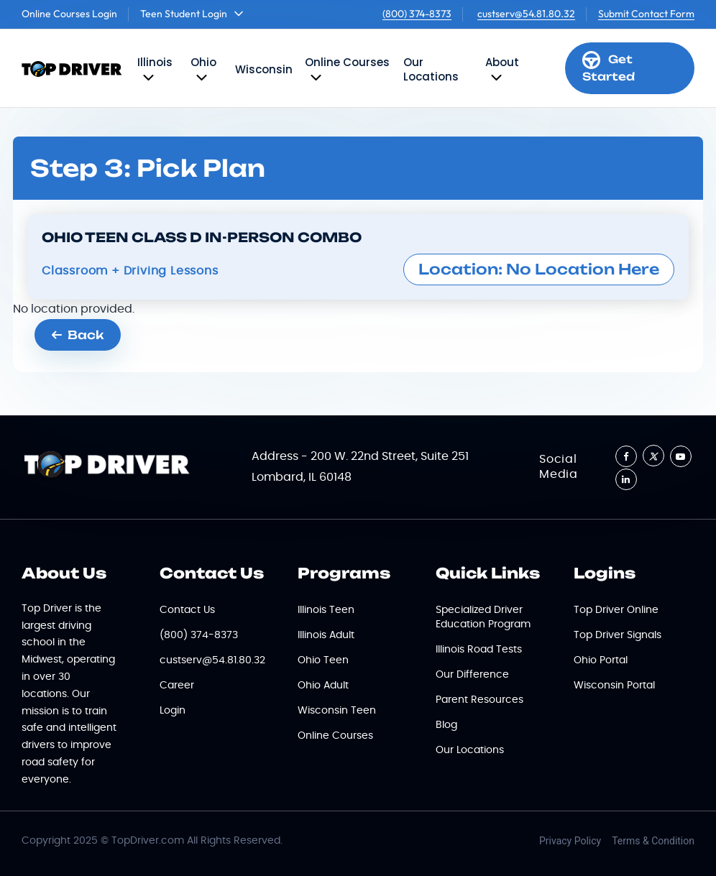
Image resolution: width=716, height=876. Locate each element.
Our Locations (431, 69)
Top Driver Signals (617, 635)
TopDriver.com (147, 841)
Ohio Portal (601, 660)
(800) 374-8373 (416, 13)
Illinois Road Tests (479, 650)
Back (78, 335)
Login (172, 711)
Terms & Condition (653, 841)
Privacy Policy (570, 841)
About (502, 62)
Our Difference (472, 675)
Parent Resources (479, 700)
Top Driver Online (616, 610)
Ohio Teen (323, 660)
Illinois (155, 62)
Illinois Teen (326, 610)
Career (177, 686)
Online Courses (347, 62)
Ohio (203, 62)
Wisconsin (264, 69)
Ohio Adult (323, 686)
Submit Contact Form (646, 13)
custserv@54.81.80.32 (526, 13)
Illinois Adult (326, 635)
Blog (446, 725)
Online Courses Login (69, 13)
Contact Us (187, 610)
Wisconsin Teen (337, 711)
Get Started (608, 67)
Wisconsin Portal (614, 686)
